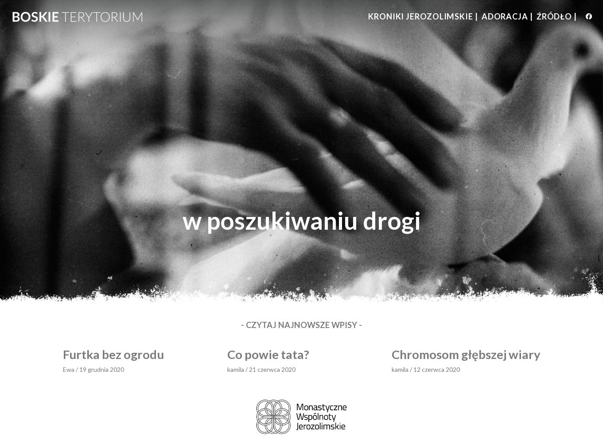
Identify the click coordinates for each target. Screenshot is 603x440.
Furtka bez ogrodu (113, 354)
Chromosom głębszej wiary (466, 354)
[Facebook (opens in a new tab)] (588, 16)
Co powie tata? (268, 354)
